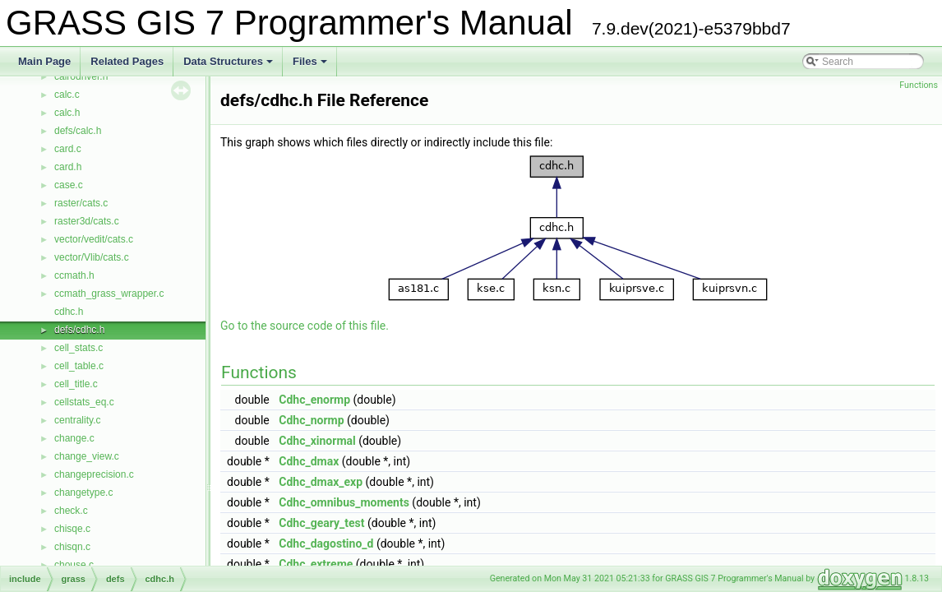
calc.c (67, 94)
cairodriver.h (81, 76)
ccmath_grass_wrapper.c (109, 293)
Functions (918, 85)
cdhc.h (68, 311)
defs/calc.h (77, 130)
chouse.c (74, 565)
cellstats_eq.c (84, 402)
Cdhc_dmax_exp (320, 481)
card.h (67, 167)
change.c (74, 438)
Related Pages (127, 61)
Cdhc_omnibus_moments (344, 502)
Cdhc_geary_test (321, 523)
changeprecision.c (94, 474)
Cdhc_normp (311, 420)
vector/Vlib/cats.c (91, 257)
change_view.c (86, 456)
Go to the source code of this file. (304, 325)
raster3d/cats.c (86, 221)
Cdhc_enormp (314, 399)
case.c (68, 185)
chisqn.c (72, 547)
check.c (71, 510)
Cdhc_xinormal (317, 440)
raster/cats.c (81, 203)
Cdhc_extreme (316, 564)
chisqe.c (72, 528)
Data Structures (229, 65)
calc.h (67, 112)
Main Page (44, 61)
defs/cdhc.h (79, 329)
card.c (67, 149)
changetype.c (83, 492)
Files (311, 65)
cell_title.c (76, 384)
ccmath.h (74, 275)
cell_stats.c (78, 348)
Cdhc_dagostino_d (326, 543)
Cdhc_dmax (309, 461)
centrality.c (77, 420)
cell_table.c (79, 366)
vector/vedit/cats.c (93, 239)
